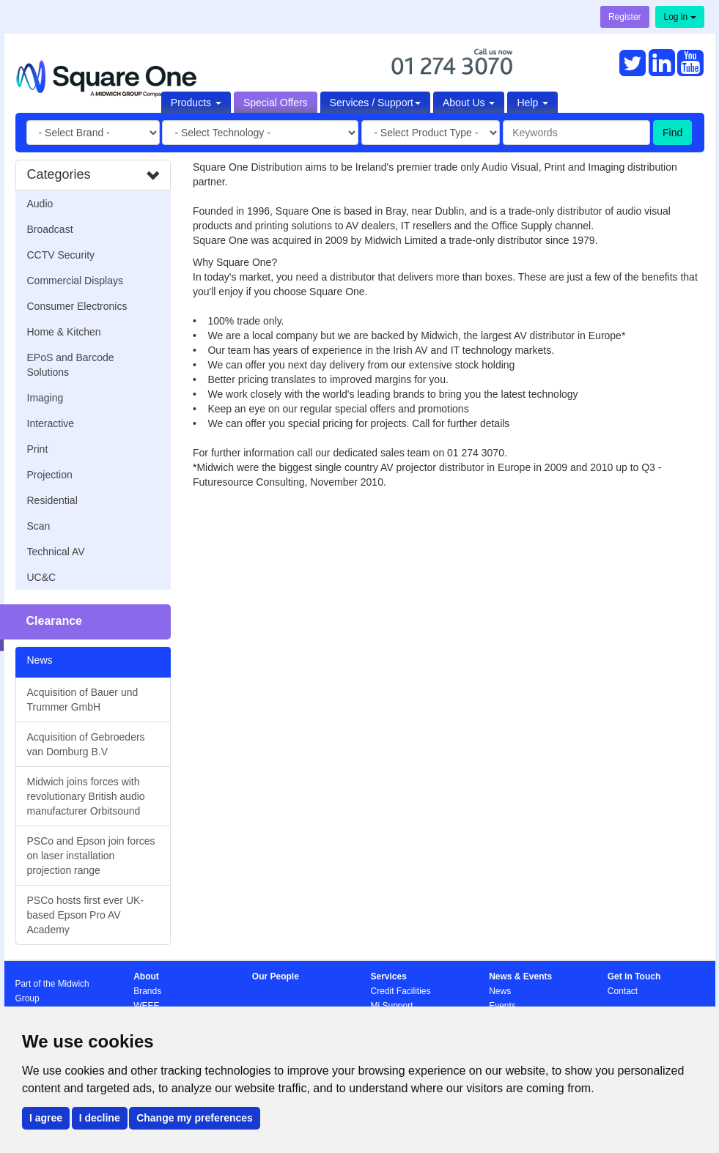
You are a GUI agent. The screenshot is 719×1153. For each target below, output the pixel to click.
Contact (623, 991)
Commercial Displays (75, 280)
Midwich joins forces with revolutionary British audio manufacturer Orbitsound (86, 796)
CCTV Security (61, 255)
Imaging (45, 398)
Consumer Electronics (77, 306)
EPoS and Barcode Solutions (70, 365)
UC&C (41, 577)
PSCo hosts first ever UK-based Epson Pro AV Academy (85, 914)
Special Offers (275, 102)
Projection (50, 475)
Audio (40, 204)
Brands (147, 991)
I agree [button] (45, 1118)
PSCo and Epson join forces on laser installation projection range (91, 855)
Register (624, 17)
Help (532, 102)
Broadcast (50, 229)
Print (37, 449)
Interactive (51, 423)
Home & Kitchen (64, 332)
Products (196, 102)
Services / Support (375, 102)
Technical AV (56, 551)
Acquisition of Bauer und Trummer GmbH (83, 699)
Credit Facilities (400, 991)
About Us (469, 102)
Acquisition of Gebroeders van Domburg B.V (86, 744)
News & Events (520, 976)
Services (388, 976)
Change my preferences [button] (194, 1118)
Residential (52, 500)
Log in (679, 17)
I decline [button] (99, 1118)
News (500, 991)
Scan (39, 526)
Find (672, 132)
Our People (275, 976)
